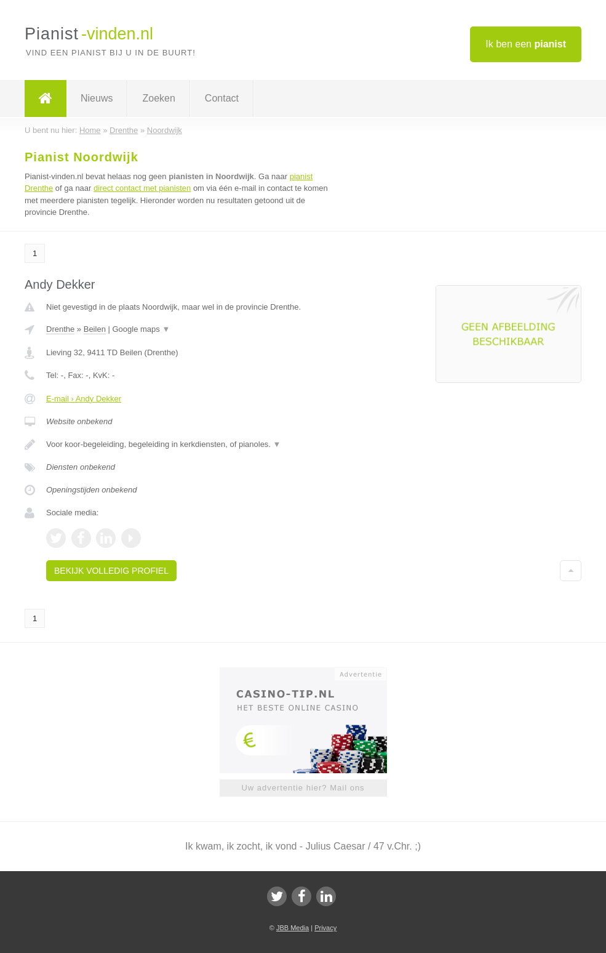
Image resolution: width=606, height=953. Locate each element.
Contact (222, 98)
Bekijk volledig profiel (111, 571)
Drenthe (60, 329)
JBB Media (292, 927)
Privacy (325, 927)
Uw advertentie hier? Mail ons (302, 787)
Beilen (95, 329)
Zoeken (158, 98)
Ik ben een (525, 44)
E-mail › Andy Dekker (83, 398)
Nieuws (97, 98)
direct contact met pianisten (142, 188)
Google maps (141, 329)
